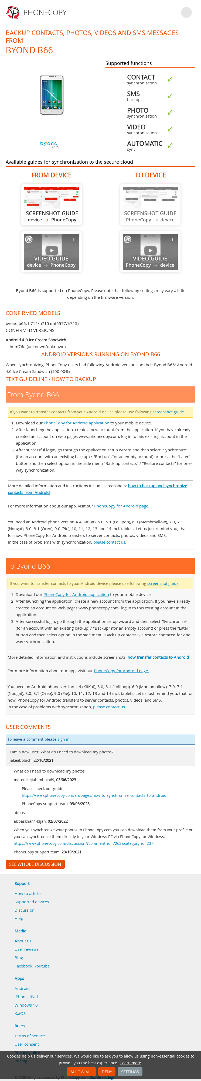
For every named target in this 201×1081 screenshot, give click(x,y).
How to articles (28, 893)
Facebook (23, 966)
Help (19, 918)
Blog (19, 957)
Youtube (42, 966)
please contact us (109, 542)
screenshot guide (168, 412)
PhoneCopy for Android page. (121, 506)
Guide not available (51, 251)
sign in (63, 739)
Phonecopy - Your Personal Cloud (37, 12)
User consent (27, 1044)
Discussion (25, 910)
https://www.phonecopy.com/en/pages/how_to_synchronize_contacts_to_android (94, 795)
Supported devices (32, 901)
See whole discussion (35, 864)
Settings (130, 1071)
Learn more (130, 1063)
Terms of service (30, 1035)
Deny (107, 1071)
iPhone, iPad (26, 996)
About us (23, 940)
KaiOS (20, 1013)
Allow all (81, 1071)
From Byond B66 (51, 204)
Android (22, 988)
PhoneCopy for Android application (76, 422)
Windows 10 (26, 1005)
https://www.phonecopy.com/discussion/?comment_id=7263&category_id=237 (83, 843)
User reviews (27, 949)
